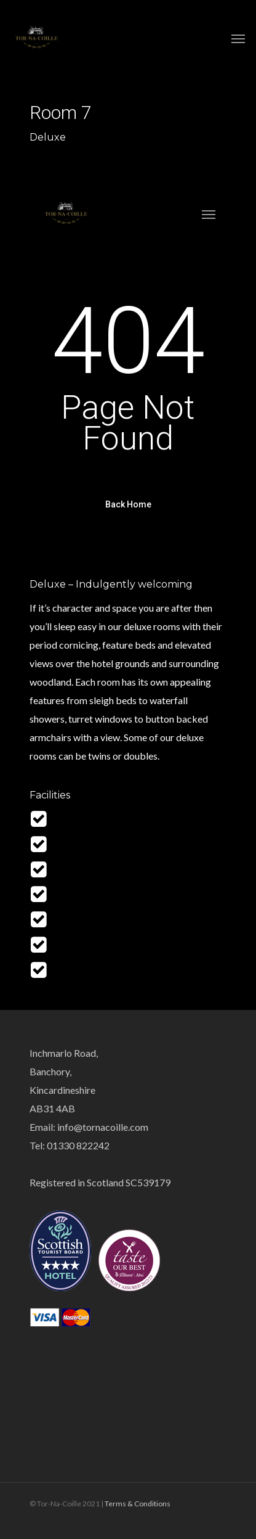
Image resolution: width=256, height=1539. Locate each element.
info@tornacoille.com (102, 1127)
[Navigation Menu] (238, 38)
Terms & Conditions (137, 1503)
